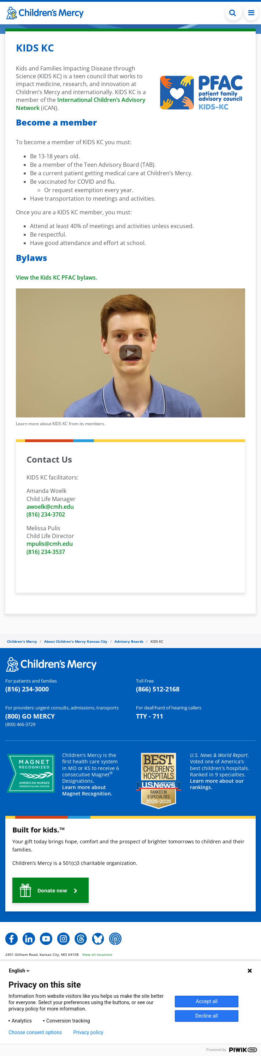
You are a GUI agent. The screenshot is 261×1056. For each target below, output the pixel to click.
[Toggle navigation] (251, 12)
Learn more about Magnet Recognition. (87, 790)
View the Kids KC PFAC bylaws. (56, 277)
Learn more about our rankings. (217, 784)
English (20, 970)
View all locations (97, 954)
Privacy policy (88, 1032)
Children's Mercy (22, 641)
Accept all (207, 1001)
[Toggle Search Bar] (233, 12)
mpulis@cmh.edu (49, 544)
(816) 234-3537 (45, 552)
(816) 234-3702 (45, 514)
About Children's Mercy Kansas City (75, 641)
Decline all (206, 1016)
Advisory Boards (128, 641)
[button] (50, 890)
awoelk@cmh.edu (50, 507)
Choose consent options (35, 1032)
